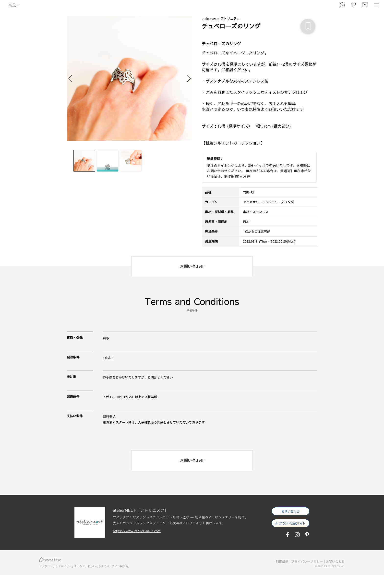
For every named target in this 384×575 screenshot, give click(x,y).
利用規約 (282, 561)
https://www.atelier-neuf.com (136, 531)
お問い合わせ (335, 561)
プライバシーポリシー (307, 561)
